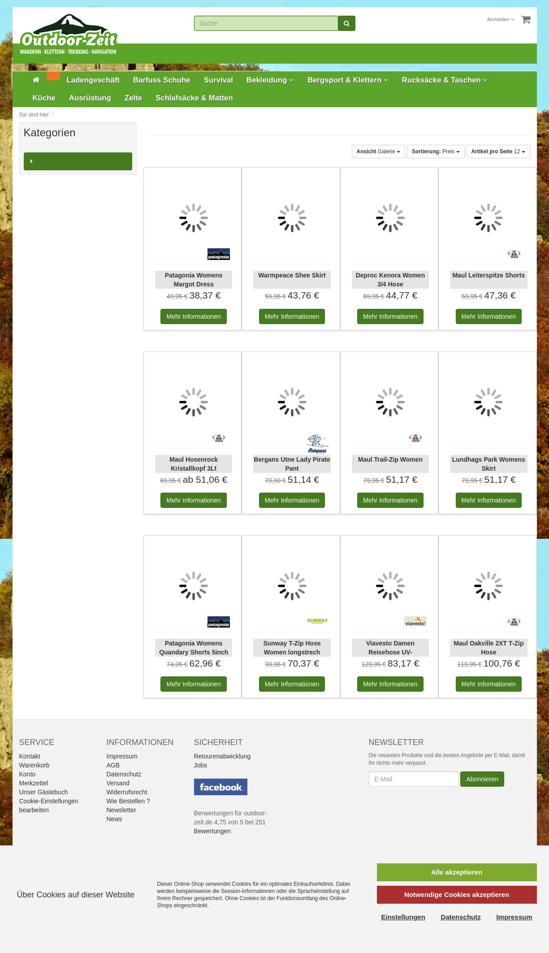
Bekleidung (270, 80)
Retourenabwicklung (222, 756)
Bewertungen (212, 831)
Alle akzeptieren (456, 872)
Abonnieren (482, 779)
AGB (113, 765)
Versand (118, 783)
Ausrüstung (90, 98)
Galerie (378, 151)
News (114, 819)
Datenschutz (124, 774)
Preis (436, 151)
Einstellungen (403, 917)
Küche (44, 98)
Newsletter (121, 810)
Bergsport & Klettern (348, 80)
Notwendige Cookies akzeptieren (456, 894)
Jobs (200, 765)
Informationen (193, 316)
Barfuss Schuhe (161, 80)
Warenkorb (34, 765)
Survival (218, 80)
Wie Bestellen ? (128, 801)
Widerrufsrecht (127, 792)
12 (498, 151)
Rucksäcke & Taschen (445, 80)
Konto (27, 774)
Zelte (133, 98)
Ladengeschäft (93, 80)
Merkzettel (33, 783)
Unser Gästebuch (43, 792)
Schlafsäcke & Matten (194, 98)
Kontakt (29, 756)
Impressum (122, 756)
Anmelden (500, 19)
